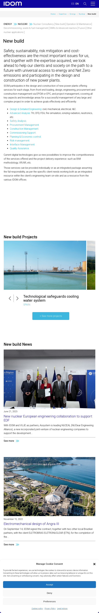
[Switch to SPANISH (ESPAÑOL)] (72, 3)
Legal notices (62, 608)
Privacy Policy (50, 608)
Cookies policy (37, 608)
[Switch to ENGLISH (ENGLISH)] (77, 3)
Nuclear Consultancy (43, 24)
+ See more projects (51, 316)
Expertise (63, 14)
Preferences (49, 601)
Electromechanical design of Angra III (31, 524)
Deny (49, 593)
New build (60, 24)
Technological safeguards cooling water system (51, 298)
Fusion (81, 28)
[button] (94, 564)
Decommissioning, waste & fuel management (26, 28)
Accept (49, 584)
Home (53, 14)
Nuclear (82, 14)
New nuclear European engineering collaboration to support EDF (48, 418)
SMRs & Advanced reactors (63, 28)
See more (9, 440)
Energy (73, 14)
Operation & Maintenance (78, 24)
